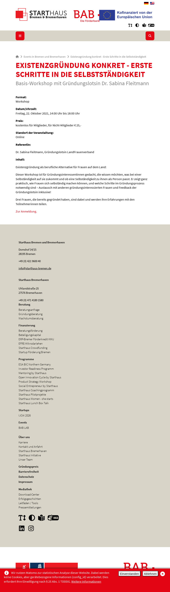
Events (23, 422)
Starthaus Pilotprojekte (32, 394)
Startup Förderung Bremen (34, 352)
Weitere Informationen (86, 581)
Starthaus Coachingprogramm (36, 390)
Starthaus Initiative (30, 455)
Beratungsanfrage (29, 310)
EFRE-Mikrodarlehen (31, 343)
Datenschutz (26, 477)
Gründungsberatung (30, 314)
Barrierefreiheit (29, 471)
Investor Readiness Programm (36, 369)
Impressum (26, 482)
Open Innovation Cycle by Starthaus (40, 377)
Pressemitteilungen (30, 507)
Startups (24, 410)
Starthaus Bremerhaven (33, 451)
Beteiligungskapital (30, 335)
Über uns (24, 437)
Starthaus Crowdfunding (33, 348)
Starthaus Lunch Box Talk (34, 403)
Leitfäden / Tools (28, 503)
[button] (130, 25)
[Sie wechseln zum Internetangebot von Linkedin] (22, 528)
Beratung (24, 304)
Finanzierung (27, 325)
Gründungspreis (28, 466)
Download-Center (29, 494)
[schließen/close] (162, 573)
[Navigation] (20, 35)
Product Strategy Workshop (35, 381)
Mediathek (25, 489)
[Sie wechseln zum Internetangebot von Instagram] (31, 528)
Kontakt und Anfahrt (31, 446)
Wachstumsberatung (31, 318)
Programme (26, 359)
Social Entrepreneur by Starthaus (38, 386)
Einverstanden (129, 574)
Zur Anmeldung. (26, 211)
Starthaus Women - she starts (36, 399)
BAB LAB (24, 427)
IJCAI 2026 (25, 415)
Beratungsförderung (30, 330)
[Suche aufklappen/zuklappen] (150, 35)
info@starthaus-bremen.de (35, 268)
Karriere (23, 442)
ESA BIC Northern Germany (35, 364)
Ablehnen (150, 574)
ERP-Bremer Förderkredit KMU (36, 339)
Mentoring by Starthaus (32, 373)
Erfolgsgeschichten (30, 499)
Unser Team (26, 459)
